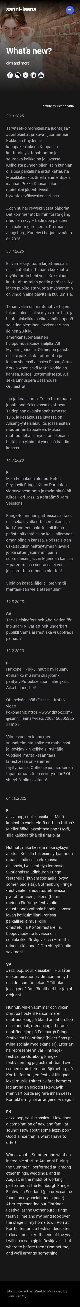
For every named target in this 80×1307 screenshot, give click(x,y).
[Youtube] (41, 75)
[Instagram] (18, 75)
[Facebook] (10, 75)
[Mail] (25, 75)
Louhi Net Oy (16, 1296)
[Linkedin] (33, 75)
